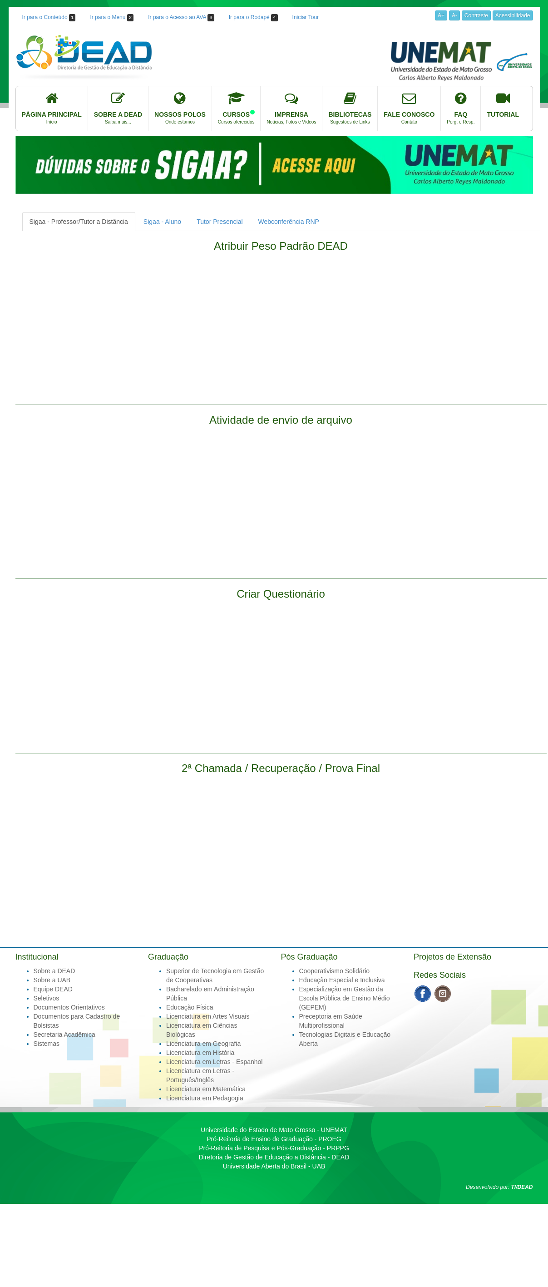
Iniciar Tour (305, 17)
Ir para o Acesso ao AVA (181, 17)
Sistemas (47, 1043)
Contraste (476, 15)
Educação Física (189, 1007)
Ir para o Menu (111, 17)
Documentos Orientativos (69, 1007)
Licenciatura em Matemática (206, 1089)
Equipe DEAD (53, 989)
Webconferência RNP (288, 221)
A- (454, 15)
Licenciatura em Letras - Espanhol (214, 1061)
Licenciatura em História (200, 1052)
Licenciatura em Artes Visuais (207, 1016)
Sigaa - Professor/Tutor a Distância (79, 221)
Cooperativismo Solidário (334, 971)
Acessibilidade (512, 15)
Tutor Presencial (219, 221)
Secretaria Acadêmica (64, 1034)
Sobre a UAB (52, 980)
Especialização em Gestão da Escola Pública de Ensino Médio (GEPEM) (344, 998)
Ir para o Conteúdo (49, 17)
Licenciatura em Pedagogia (204, 1098)
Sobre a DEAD (54, 971)
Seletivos (46, 998)
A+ (441, 15)
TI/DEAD (522, 1187)
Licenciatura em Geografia (203, 1043)
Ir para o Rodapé (253, 17)
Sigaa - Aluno (162, 221)
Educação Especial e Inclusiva (342, 980)
